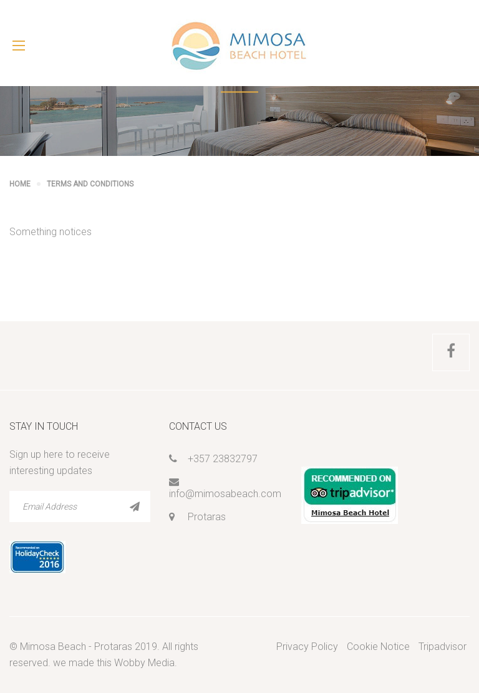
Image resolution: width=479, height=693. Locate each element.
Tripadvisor (443, 646)
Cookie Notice (378, 646)
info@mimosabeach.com (225, 494)
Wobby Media (144, 663)
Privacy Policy (307, 646)
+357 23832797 (223, 459)
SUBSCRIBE (135, 506)
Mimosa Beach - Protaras (76, 646)
